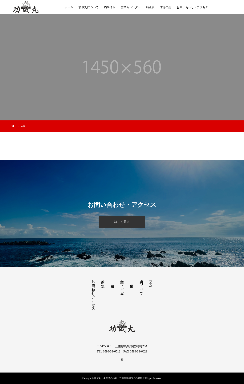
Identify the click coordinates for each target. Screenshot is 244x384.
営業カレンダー (131, 7)
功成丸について (89, 7)
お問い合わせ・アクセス (192, 7)
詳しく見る (122, 221)
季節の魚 (165, 7)
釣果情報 (109, 7)
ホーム (69, 7)
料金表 (150, 7)
